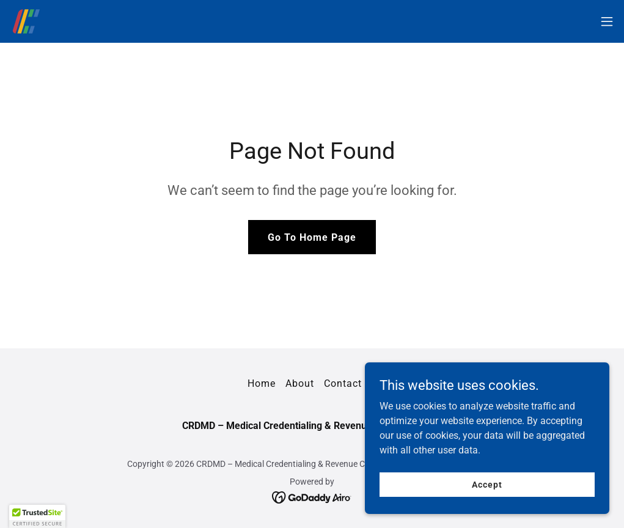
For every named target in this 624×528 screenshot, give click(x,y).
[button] (607, 21)
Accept (487, 484)
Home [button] (262, 383)
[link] (26, 21)
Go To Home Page (312, 237)
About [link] (299, 383)
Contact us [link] (350, 383)
